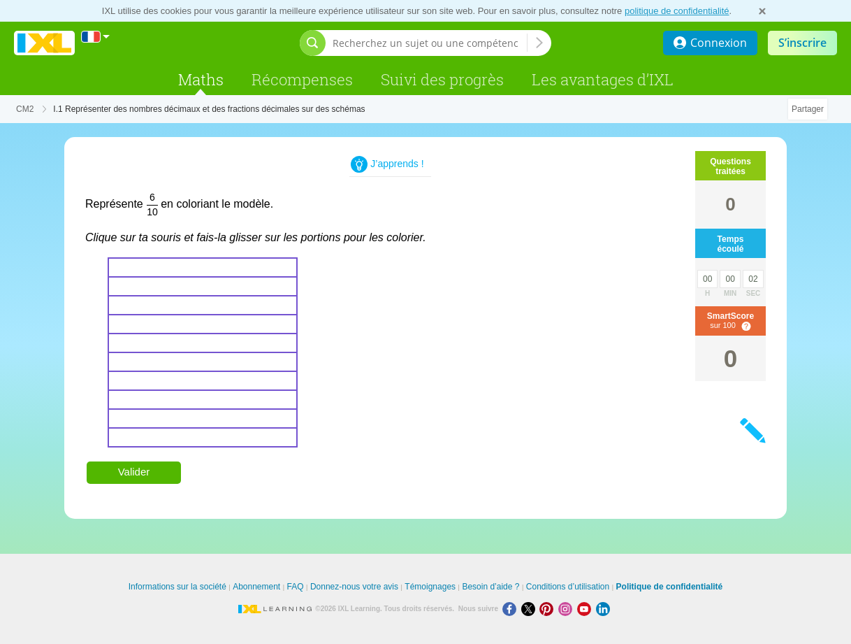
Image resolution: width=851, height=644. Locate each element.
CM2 (25, 109)
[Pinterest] (548, 609)
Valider (134, 472)
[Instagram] (567, 609)
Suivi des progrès (442, 79)
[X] (530, 609)
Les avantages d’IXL (603, 79)
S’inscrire (802, 42)
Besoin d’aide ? (490, 587)
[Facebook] (511, 609)
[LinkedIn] (604, 609)
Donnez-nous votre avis (354, 587)
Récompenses (302, 79)
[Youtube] (586, 609)
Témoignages (430, 587)
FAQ (295, 587)
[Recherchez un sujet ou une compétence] (430, 43)
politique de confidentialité (677, 11)
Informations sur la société (177, 587)
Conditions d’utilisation (567, 587)
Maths (201, 79)
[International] (96, 36)
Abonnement (256, 587)
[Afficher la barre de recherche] (313, 43)
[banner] (44, 43)
